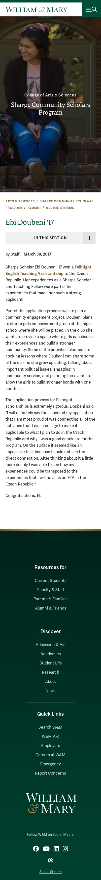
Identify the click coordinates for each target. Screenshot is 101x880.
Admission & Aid (51, 644)
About (50, 681)
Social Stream (50, 872)
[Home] (36, 9)
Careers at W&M (50, 754)
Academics (50, 654)
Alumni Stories (60, 208)
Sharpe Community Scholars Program (50, 108)
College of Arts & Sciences (50, 95)
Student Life (50, 663)
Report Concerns (50, 773)
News (50, 690)
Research (50, 672)
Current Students (51, 580)
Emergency (50, 764)
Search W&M (50, 727)
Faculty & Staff (50, 589)
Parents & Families (50, 599)
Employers (50, 745)
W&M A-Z (50, 736)
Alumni (34, 208)
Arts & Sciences (20, 201)
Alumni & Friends (50, 608)
